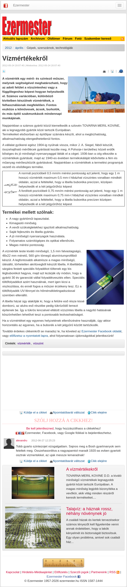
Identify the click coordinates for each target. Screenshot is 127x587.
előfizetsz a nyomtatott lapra (29, 335)
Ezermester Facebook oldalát (102, 331)
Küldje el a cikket (33, 412)
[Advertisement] (63, 384)
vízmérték (24, 343)
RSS (114, 572)
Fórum (67, 38)
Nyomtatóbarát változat (67, 412)
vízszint (38, 343)
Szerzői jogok (79, 572)
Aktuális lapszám (15, 38)
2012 (8, 48)
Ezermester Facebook (63, 576)
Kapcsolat (13, 572)
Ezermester (21, 5)
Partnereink (99, 572)
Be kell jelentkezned (40, 428)
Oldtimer (54, 38)
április (19, 48)
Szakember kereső (97, 38)
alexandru (21, 440)
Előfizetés (61, 572)
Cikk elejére (97, 412)
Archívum (38, 38)
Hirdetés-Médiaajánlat (37, 572)
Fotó (78, 38)
